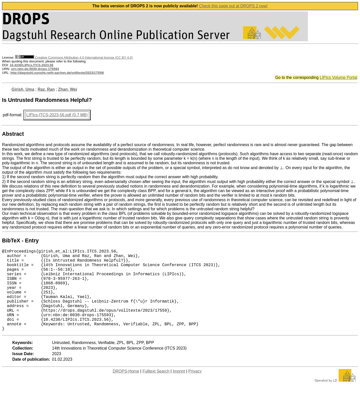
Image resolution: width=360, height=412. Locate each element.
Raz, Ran (46, 89)
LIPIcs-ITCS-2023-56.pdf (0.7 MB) (57, 115)
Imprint (179, 389)
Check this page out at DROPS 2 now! (233, 6)
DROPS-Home (126, 389)
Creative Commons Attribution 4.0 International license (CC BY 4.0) (74, 57)
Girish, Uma (23, 89)
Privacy (195, 389)
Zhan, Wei (67, 89)
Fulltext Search (156, 389)
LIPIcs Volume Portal (338, 77)
